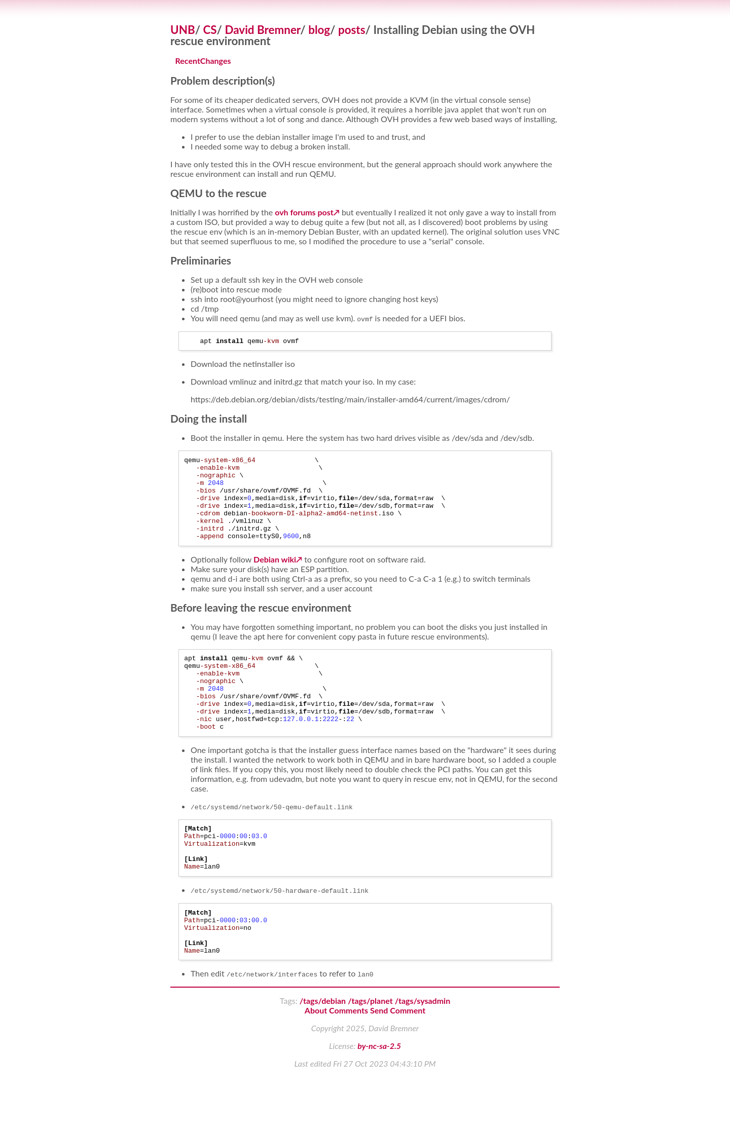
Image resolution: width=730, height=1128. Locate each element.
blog (319, 29)
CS (210, 29)
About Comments (336, 1062)
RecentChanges (203, 60)
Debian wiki (274, 577)
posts (352, 29)
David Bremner (263, 29)
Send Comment (397, 1062)
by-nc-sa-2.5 (379, 1097)
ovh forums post (304, 212)
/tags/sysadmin (422, 1052)
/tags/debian (323, 1052)
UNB (182, 29)
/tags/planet (370, 1052)
